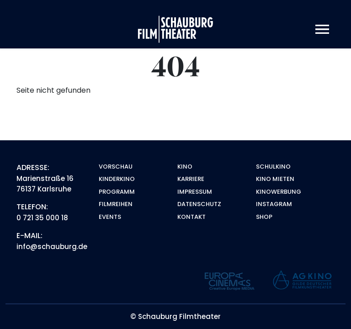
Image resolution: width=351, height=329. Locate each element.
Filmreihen (116, 204)
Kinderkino (117, 179)
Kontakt (191, 216)
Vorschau (116, 166)
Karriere (190, 179)
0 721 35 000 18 (42, 218)
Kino (184, 166)
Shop (264, 216)
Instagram (274, 204)
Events (110, 216)
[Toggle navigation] (322, 29)
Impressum (194, 191)
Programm (117, 191)
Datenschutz (199, 204)
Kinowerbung (278, 191)
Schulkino (273, 166)
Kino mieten (275, 179)
